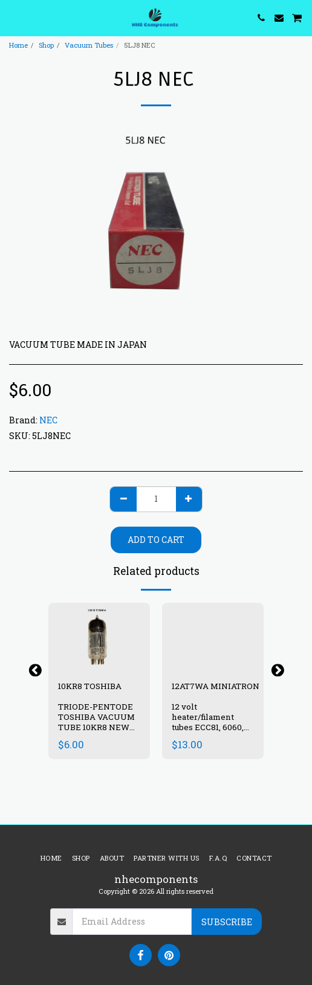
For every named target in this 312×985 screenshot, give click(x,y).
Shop (46, 45)
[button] (13, 17)
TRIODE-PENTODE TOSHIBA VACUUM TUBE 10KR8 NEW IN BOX (96, 721)
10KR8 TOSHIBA (90, 686)
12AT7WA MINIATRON (216, 686)
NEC (48, 420)
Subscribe (226, 922)
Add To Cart (156, 539)
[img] (213, 636)
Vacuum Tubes (89, 45)
